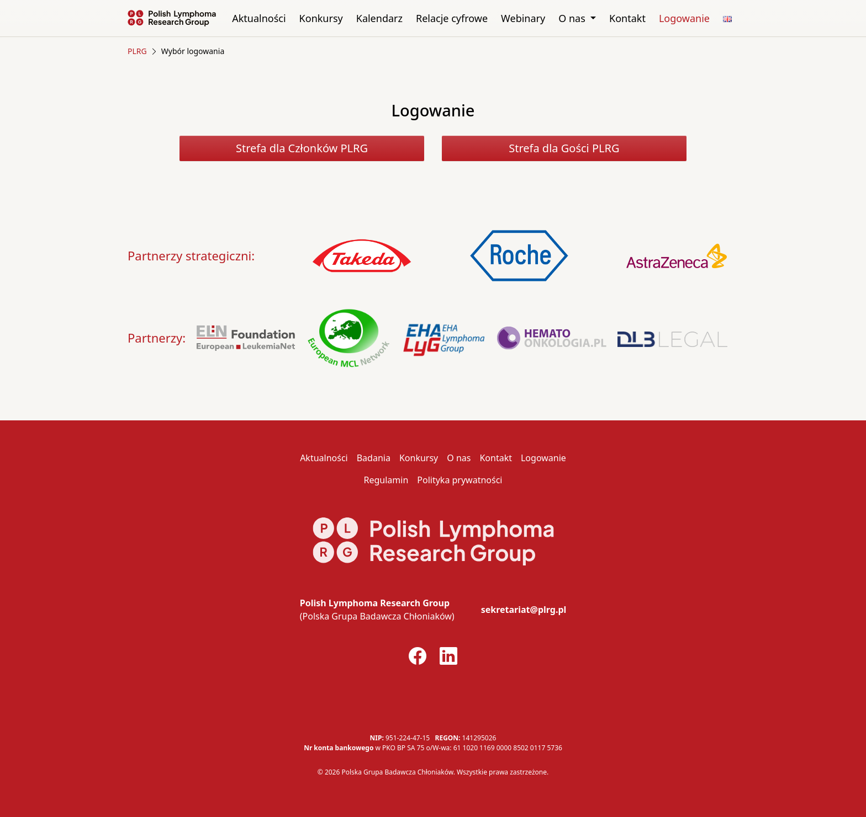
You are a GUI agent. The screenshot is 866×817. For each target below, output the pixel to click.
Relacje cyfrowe (452, 18)
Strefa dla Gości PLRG (564, 148)
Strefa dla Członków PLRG (302, 148)
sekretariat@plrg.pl (524, 610)
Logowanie (684, 18)
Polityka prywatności (459, 480)
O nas (573, 18)
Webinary (523, 18)
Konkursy (321, 18)
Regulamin (385, 480)
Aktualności (259, 18)
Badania (373, 458)
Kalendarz (379, 18)
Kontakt (627, 18)
